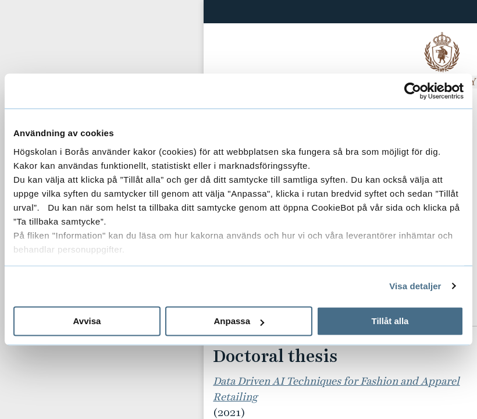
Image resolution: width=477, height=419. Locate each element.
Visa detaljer (415, 286)
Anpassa (238, 321)
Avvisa (87, 321)
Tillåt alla (390, 321)
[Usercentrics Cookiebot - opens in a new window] (413, 91)
